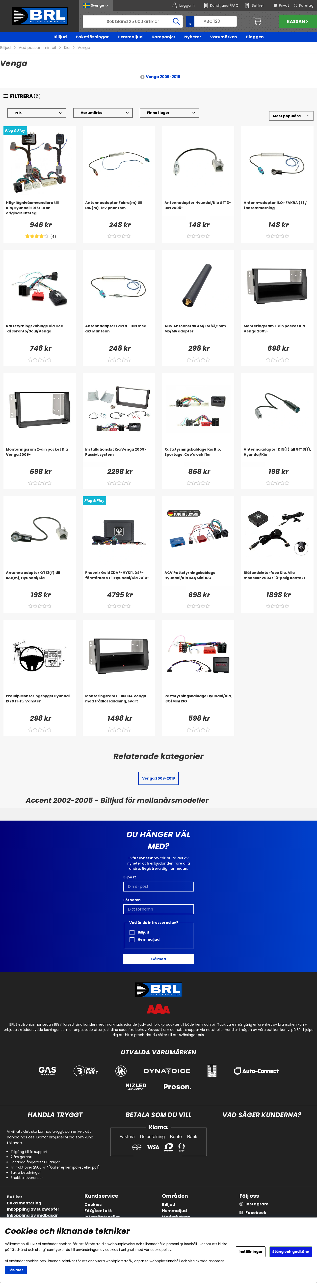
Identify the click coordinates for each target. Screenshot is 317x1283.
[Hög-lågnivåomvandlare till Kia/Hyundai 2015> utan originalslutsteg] (39, 210)
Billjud (60, 37)
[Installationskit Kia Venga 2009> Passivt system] (119, 457)
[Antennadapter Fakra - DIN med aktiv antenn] (119, 333)
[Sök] (133, 21)
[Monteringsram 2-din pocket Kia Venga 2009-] (39, 457)
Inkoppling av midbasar (32, 1215)
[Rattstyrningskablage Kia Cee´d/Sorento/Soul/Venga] (39, 333)
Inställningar (250, 1251)
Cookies (93, 1204)
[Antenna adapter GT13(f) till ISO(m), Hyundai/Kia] (39, 580)
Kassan (298, 21)
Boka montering (24, 1203)
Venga (84, 47)
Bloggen (255, 37)
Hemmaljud (130, 37)
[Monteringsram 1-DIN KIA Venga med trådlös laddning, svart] (119, 703)
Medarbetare (176, 1217)
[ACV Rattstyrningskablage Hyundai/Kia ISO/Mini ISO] (198, 580)
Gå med (158, 959)
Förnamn (132, 899)
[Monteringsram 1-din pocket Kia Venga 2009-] (277, 333)
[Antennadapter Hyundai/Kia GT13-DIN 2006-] (198, 210)
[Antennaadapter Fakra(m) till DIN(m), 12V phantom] (119, 210)
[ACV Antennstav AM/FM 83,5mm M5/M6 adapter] (198, 333)
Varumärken (223, 37)
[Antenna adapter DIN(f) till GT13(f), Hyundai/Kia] (277, 457)
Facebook (255, 1213)
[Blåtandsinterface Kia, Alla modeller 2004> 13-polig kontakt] (277, 580)
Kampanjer (163, 37)
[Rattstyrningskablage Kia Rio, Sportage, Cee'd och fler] (198, 457)
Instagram (256, 1204)
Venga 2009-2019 (163, 76)
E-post (129, 877)
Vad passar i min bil (37, 47)
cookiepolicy (160, 1249)
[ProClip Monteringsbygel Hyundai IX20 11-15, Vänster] (39, 703)
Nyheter (192, 37)
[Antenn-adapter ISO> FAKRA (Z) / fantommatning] (277, 210)
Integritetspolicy (102, 1217)
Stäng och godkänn (290, 1251)
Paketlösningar (92, 37)
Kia (67, 47)
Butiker (14, 1197)
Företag (306, 5)
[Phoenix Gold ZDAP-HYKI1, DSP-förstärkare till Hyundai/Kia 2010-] (119, 580)
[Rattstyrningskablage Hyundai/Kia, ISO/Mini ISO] (198, 703)
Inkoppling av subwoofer (33, 1209)
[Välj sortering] (291, 115)
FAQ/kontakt (98, 1211)
